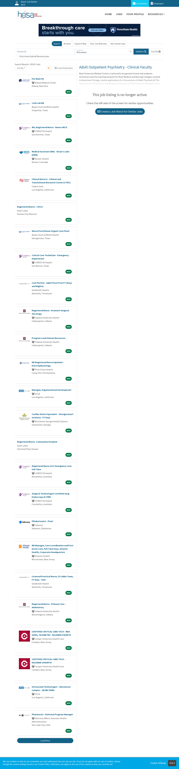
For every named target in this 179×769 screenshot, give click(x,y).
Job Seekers (140, 3)
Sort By (20, 68)
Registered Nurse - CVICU (30, 206)
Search (57, 43)
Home (108, 14)
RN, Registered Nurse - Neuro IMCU (49, 127)
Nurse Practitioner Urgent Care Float (50, 231)
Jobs (119, 14)
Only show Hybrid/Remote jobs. (34, 56)
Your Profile (135, 14)
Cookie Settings (158, 763)
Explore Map (80, 43)
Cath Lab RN (38, 103)
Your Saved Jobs (117, 43)
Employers (157, 3)
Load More (45, 740)
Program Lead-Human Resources (48, 338)
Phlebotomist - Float (42, 521)
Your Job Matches (98, 43)
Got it (172, 763)
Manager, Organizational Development (51, 389)
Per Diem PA (38, 78)
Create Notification (64, 68)
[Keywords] (45, 52)
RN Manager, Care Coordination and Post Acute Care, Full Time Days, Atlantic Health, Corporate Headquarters (52, 549)
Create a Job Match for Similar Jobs (120, 111)
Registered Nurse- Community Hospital (37, 441)
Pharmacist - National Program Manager (52, 714)
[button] (156, 52)
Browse (67, 43)
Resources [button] (155, 14)
